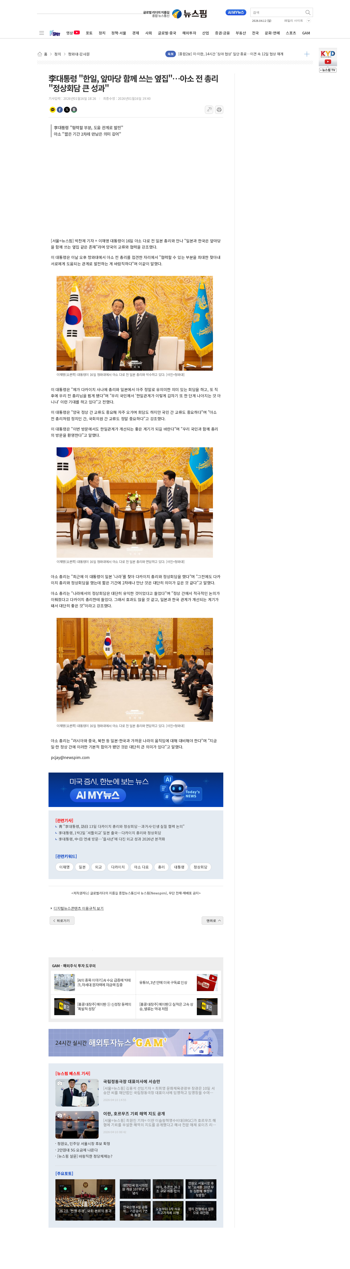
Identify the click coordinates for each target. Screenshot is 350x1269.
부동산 (241, 33)
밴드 (74, 110)
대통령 (179, 867)
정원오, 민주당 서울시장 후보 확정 (83, 1143)
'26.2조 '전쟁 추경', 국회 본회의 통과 (85, 1211)
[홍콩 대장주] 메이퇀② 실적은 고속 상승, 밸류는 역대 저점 (166, 1006)
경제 (135, 33)
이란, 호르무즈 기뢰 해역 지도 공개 (134, 1113)
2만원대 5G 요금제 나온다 (77, 1149)
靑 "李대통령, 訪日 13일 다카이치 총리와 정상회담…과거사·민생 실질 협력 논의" (122, 826)
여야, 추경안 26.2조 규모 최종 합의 (168, 1189)
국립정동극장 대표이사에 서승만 (131, 1081)
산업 (205, 33)
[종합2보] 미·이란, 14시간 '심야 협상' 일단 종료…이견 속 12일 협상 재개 (230, 53)
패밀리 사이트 (293, 20)
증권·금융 (222, 33)
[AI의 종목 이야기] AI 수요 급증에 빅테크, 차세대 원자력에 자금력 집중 (104, 982)
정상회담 (200, 867)
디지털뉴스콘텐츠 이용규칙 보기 (79, 908)
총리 (161, 867)
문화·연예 (272, 33)
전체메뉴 (41, 33)
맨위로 (211, 920)
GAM (306, 33)
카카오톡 (53, 110)
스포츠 (291, 33)
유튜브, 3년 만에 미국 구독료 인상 (163, 982)
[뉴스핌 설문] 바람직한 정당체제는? (84, 1156)
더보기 (307, 53)
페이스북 (60, 110)
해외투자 (189, 33)
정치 (102, 33)
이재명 (64, 867)
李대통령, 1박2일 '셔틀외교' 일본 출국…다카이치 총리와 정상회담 (110, 832)
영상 (73, 33)
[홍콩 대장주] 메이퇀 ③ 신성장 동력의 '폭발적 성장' (104, 1006)
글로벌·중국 (167, 33)
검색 (308, 12)
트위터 (67, 110)
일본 (82, 867)
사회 (148, 33)
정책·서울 (118, 33)
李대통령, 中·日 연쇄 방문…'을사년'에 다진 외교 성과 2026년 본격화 (112, 838)
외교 (98, 867)
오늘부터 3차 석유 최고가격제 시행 (168, 1210)
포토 (89, 33)
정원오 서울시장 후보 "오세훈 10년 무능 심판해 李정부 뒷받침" (201, 1189)
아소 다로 (141, 867)
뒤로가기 (63, 920)
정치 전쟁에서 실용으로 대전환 (201, 1210)
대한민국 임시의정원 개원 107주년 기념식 (135, 1189)
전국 (255, 33)
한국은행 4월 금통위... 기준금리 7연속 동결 (135, 1211)
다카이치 (118, 867)
